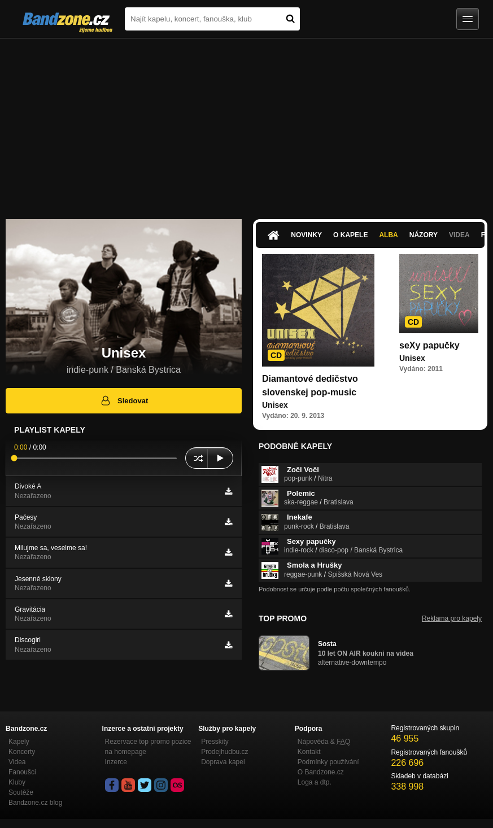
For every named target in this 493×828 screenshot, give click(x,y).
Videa (459, 235)
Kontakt (309, 752)
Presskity (215, 742)
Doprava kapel (223, 762)
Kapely (18, 742)
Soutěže (20, 792)
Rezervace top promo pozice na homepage (148, 747)
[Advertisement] (246, 123)
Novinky (306, 235)
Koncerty (21, 752)
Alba (388, 235)
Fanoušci (22, 772)
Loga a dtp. (314, 782)
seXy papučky (429, 345)
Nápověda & (324, 742)
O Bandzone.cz (321, 772)
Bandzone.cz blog (35, 803)
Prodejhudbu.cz (224, 752)
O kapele (350, 235)
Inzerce (116, 762)
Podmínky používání (328, 762)
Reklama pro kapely (452, 618)
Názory (423, 235)
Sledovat (124, 400)
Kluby (16, 782)
